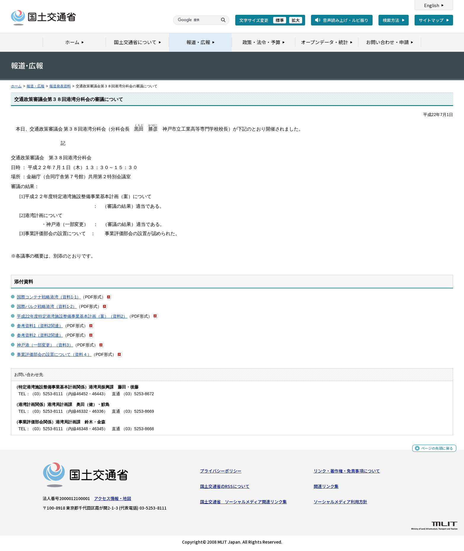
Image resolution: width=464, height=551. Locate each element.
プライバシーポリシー (220, 472)
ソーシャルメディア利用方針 (340, 503)
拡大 (295, 20)
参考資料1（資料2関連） (40, 325)
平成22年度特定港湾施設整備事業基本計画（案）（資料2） (72, 316)
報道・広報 (35, 86)
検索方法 (391, 20)
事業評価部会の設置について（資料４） (54, 354)
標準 (280, 20)
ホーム (16, 86)
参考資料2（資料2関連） (40, 335)
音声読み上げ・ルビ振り (345, 20)
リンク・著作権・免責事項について (347, 472)
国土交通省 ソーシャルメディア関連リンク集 (243, 503)
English (431, 5)
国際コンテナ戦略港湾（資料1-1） (49, 297)
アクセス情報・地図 (112, 499)
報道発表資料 (60, 86)
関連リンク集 (326, 488)
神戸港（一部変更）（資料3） (45, 345)
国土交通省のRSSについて (224, 488)
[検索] (194, 20)
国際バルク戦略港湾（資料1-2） (47, 306)
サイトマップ (431, 20)
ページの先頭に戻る (435, 451)
